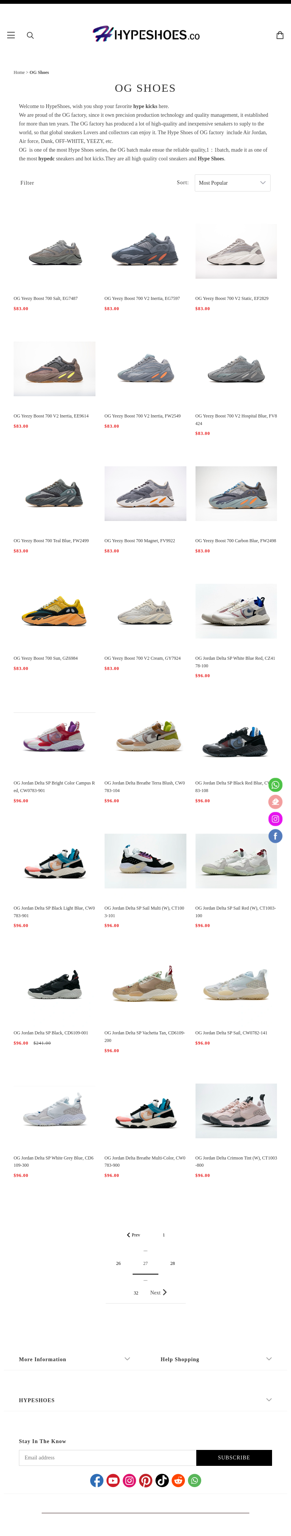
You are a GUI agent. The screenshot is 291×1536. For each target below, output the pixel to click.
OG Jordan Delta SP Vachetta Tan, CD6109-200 (145, 1036)
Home (19, 72)
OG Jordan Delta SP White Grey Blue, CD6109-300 (54, 1161)
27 (145, 1263)
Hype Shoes (211, 159)
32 (136, 1293)
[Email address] (107, 1458)
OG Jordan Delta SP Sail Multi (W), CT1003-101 (144, 911)
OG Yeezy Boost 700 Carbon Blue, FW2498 (236, 540)
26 (118, 1263)
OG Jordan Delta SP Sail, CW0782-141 (232, 1033)
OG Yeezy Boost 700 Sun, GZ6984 (46, 658)
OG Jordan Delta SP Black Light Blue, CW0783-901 (54, 911)
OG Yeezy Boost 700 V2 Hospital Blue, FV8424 (236, 419)
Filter (27, 183)
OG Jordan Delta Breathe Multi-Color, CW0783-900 (145, 1161)
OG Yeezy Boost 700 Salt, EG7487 (46, 298)
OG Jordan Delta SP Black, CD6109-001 (51, 1033)
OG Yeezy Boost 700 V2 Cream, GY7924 (143, 658)
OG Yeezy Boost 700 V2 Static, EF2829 (232, 298)
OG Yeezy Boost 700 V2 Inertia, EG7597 (142, 298)
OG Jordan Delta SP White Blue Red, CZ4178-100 (235, 662)
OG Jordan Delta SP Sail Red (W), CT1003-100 (236, 911)
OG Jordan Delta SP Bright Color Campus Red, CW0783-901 (54, 786)
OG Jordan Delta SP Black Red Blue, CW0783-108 (236, 786)
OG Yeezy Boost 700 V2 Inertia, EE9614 (51, 416)
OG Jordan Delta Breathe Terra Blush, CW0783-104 (145, 786)
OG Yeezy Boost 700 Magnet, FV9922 (140, 540)
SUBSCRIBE (234, 1458)
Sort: (183, 182)
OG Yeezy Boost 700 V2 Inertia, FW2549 (143, 416)
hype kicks (145, 106)
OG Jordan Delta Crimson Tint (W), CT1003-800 (236, 1161)
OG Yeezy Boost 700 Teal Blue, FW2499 (51, 540)
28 (173, 1263)
